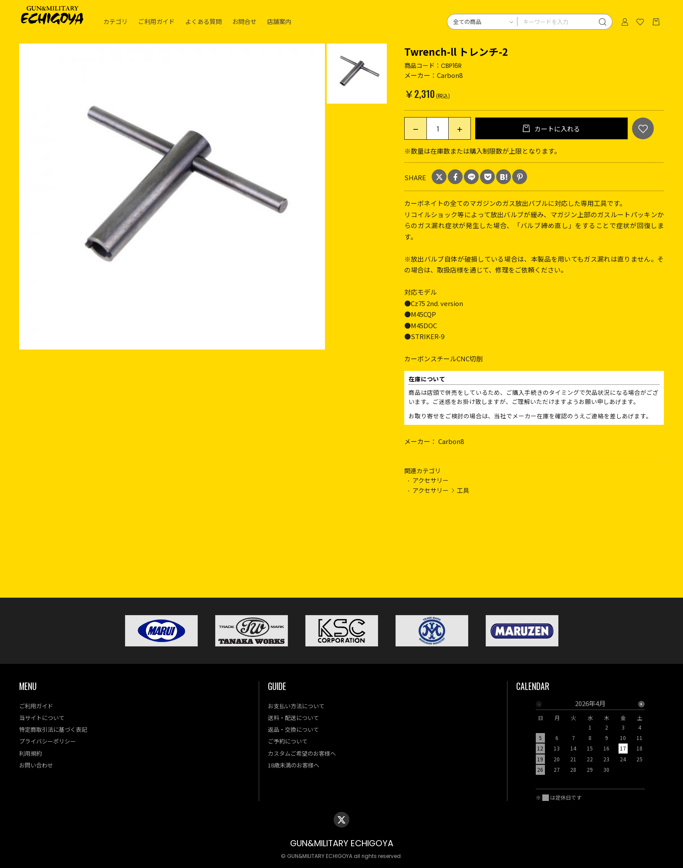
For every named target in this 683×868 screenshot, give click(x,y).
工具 (463, 490)
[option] (172, 197)
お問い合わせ (36, 765)
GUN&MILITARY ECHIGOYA (341, 843)
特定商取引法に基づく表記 (53, 729)
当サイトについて (41, 717)
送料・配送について (293, 717)
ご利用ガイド (156, 21)
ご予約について (288, 741)
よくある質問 (203, 21)
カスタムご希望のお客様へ (302, 753)
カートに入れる (556, 128)
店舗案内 (279, 21)
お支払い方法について (296, 706)
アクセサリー (431, 480)
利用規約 (30, 753)
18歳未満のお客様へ (293, 765)
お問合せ (244, 21)
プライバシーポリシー (47, 741)
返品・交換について (293, 729)
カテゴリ (115, 21)
